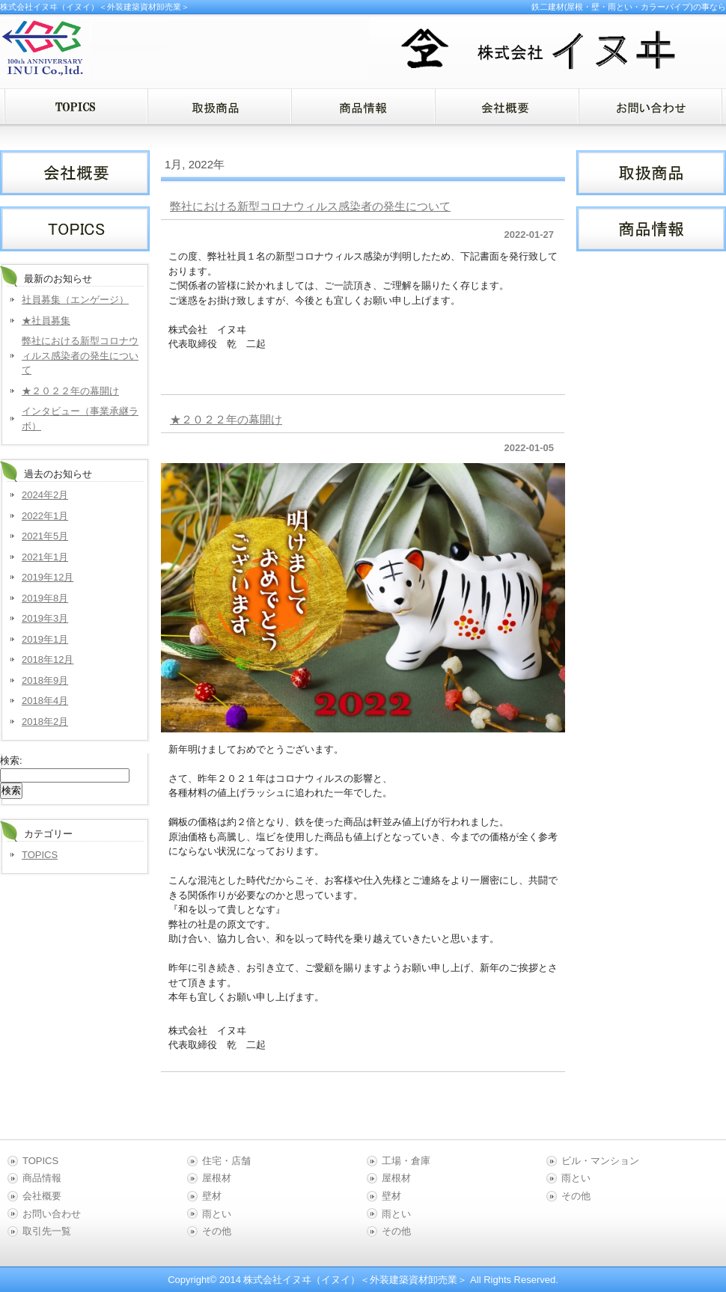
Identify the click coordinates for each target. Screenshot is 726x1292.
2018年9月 (45, 680)
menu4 (650, 106)
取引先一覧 (46, 1231)
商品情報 (41, 1178)
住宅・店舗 (226, 1160)
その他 (216, 1231)
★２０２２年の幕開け (226, 419)
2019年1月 (45, 639)
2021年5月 (45, 536)
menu (75, 106)
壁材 (212, 1195)
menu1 (219, 106)
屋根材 (216, 1178)
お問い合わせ (51, 1213)
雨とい (216, 1213)
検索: (11, 760)
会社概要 (41, 1195)
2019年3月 (45, 618)
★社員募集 (46, 320)
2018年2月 (45, 721)
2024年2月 (45, 494)
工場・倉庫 (406, 1160)
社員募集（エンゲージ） (75, 299)
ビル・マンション (600, 1160)
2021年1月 (45, 557)
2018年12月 (47, 659)
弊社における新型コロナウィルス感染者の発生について (310, 206)
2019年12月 (47, 577)
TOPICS (40, 854)
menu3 (507, 106)
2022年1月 (45, 515)
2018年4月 (45, 700)
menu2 (363, 106)
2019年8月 (45, 598)
